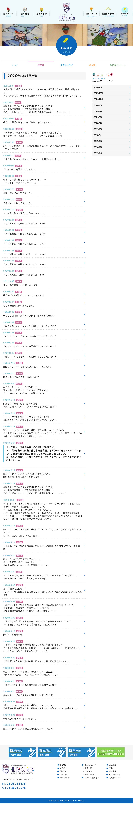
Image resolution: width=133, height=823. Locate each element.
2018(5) (97, 137)
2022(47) (98, 112)
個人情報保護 (114, 794)
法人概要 (113, 784)
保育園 (41, 65)
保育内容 (88, 788)
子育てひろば (66, 65)
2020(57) (98, 125)
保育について (90, 784)
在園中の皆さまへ (92, 797)
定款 (111, 788)
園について (65, 791)
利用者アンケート (118, 65)
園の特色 (64, 794)
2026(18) (98, 87)
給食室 (92, 65)
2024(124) (98, 100)
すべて (15, 65)
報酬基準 (113, 791)
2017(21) (98, 143)
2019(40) (98, 131)
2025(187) (98, 93)
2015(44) (98, 155)
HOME (63, 784)
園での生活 (65, 797)
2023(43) (98, 106)
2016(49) (98, 149)
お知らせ (64, 788)
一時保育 (88, 791)
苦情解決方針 (114, 797)
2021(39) (98, 118)
